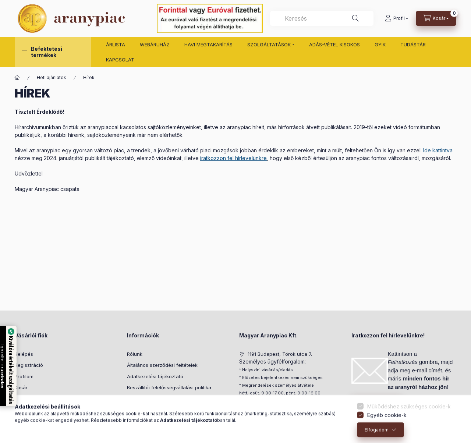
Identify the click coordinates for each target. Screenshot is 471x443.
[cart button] (436, 18)
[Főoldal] (17, 77)
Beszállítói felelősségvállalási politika (169, 387)
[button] (53, 52)
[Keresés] (355, 18)
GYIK (380, 44)
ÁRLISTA (115, 44)
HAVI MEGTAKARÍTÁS (208, 44)
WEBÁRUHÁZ (155, 44)
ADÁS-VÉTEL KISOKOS (334, 44)
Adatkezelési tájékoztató (155, 376)
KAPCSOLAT (120, 60)
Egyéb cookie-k (387, 422)
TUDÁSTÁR (413, 44)
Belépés (24, 354)
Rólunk (134, 354)
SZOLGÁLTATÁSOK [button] (269, 44)
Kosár (21, 387)
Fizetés (135, 399)
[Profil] (396, 18)
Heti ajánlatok (51, 77)
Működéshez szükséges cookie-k (409, 414)
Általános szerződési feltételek (162, 365)
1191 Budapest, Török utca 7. (280, 354)
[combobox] (321, 18)
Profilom (24, 376)
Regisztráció (29, 365)
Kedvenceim (29, 399)
